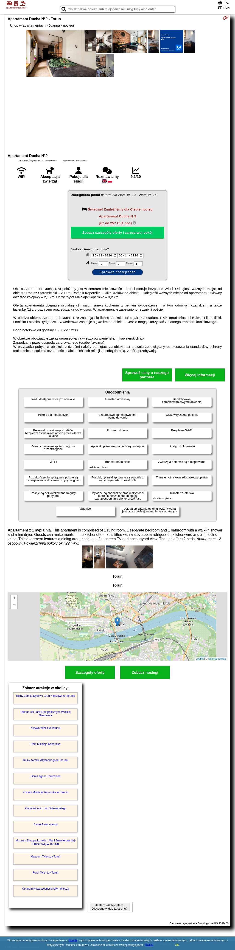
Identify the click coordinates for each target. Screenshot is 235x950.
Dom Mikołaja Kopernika (45, 744)
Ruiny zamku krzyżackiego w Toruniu (45, 760)
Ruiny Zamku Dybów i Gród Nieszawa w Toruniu (45, 695)
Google (73, 940)
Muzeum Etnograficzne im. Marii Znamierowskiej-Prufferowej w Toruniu (45, 842)
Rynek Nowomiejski (46, 824)
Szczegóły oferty (90, 673)
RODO (149, 945)
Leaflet (200, 658)
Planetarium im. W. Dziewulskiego (45, 808)
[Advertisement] (117, 114)
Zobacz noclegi (145, 673)
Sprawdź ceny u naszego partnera (147, 375)
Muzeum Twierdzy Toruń (46, 856)
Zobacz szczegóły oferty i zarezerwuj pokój (117, 232)
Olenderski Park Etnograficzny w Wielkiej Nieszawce (45, 713)
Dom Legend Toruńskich (45, 776)
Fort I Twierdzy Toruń (46, 872)
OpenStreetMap (217, 658)
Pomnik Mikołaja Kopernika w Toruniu (45, 792)
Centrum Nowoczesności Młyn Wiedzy (45, 888)
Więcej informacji (200, 375)
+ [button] (14, 598)
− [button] (14, 605)
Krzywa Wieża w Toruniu (46, 728)
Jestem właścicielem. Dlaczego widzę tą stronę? (110, 906)
